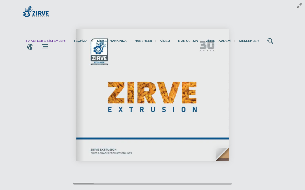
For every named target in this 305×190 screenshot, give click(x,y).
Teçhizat (81, 41)
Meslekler (249, 41)
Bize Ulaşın (188, 41)
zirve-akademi (218, 41)
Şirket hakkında (112, 41)
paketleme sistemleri (46, 41)
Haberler (143, 41)
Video (165, 41)
